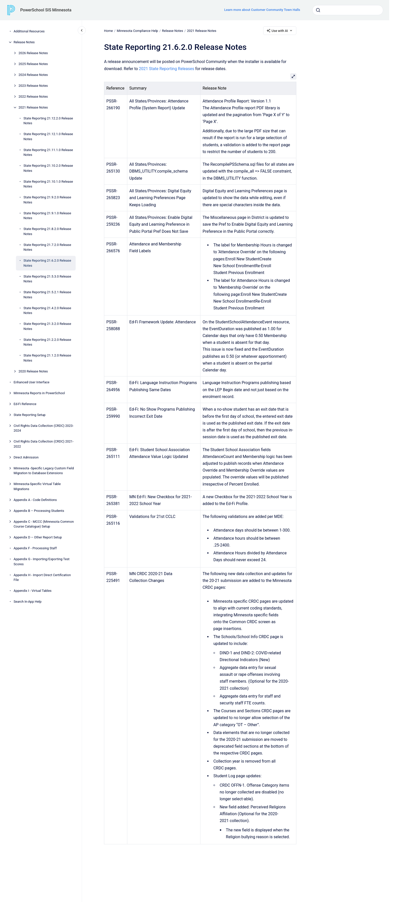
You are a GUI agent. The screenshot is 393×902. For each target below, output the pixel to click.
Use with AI (279, 31)
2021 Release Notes (33, 107)
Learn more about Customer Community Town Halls (262, 10)
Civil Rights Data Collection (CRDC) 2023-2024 (44, 428)
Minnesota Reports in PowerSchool (39, 393)
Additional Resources (29, 31)
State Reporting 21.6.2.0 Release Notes (47, 263)
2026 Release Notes (33, 53)
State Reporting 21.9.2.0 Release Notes (47, 199)
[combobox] (348, 10)
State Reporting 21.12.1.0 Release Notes (48, 136)
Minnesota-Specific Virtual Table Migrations (37, 486)
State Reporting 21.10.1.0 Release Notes (48, 184)
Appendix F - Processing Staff (35, 548)
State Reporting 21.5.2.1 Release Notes (47, 294)
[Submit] (318, 10)
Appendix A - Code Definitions (35, 500)
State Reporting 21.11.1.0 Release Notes (48, 152)
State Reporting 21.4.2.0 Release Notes (47, 310)
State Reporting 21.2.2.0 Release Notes (47, 342)
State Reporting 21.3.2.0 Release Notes (47, 326)
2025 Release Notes (33, 64)
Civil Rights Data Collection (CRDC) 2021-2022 (44, 443)
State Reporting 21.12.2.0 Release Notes (48, 120)
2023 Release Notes (33, 86)
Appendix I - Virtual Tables (33, 591)
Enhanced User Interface (32, 382)
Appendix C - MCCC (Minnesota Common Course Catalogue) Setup (44, 524)
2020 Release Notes (33, 371)
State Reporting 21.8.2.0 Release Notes (47, 231)
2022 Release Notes (33, 96)
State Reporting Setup (30, 415)
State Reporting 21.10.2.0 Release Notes (48, 168)
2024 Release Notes (33, 75)
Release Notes (24, 42)
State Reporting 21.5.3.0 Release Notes (47, 279)
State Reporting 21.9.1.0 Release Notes (47, 215)
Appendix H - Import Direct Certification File (42, 577)
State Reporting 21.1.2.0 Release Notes (47, 357)
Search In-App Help (28, 601)
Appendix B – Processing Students (39, 511)
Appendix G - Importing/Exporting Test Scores (42, 561)
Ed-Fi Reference (25, 404)
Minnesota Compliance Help (137, 30)
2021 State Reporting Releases (166, 68)
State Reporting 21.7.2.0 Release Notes (47, 247)
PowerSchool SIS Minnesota (45, 10)
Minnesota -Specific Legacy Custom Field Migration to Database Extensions (44, 470)
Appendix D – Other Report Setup (38, 537)
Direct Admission (26, 457)
